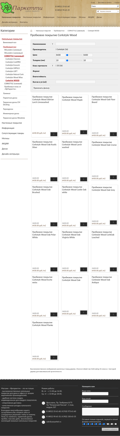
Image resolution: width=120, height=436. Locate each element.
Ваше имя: (86, 391)
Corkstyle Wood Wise (14, 77)
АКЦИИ (91, 17)
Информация (48, 17)
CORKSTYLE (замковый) (14, 56)
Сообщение (87, 406)
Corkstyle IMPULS (13, 68)
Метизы (82, 17)
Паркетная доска (10, 98)
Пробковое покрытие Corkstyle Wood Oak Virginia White (72, 235)
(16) (62, 49)
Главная (31, 31)
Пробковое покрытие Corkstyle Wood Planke (42, 324)
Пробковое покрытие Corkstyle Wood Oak (72, 278)
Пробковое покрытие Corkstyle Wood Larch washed (72, 144)
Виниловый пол (9, 42)
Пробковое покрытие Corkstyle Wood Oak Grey (103, 188)
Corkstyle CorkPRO (13, 62)
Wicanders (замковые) (13, 53)
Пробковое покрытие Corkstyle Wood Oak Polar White (44, 235)
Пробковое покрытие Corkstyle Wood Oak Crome (104, 143)
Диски (99, 17)
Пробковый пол (9, 47)
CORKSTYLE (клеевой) (13, 83)
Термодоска (8, 109)
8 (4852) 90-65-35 (62, 10)
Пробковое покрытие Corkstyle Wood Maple (72, 98)
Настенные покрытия (32, 17)
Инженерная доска (11, 113)
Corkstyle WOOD (12, 80)
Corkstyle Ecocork (13, 65)
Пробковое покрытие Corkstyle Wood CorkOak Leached (103, 235)
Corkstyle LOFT (11, 71)
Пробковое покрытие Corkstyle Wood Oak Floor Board (103, 99)
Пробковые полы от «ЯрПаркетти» (12, 87)
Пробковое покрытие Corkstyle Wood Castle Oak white (74, 190)
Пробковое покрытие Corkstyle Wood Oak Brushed (42, 190)
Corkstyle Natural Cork (15, 74)
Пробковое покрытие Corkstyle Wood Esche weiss (42, 280)
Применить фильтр (41, 88)
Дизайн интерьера (9, 22)
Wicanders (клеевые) (13, 50)
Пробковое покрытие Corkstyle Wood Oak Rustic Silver (44, 144)
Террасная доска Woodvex (14, 118)
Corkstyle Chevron (13, 59)
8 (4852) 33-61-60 (62, 6)
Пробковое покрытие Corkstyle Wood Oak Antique (102, 280)
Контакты (24, 22)
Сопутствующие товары (66, 17)
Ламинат (6, 93)
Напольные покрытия (11, 17)
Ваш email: (86, 398)
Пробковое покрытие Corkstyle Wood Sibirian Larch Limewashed (43, 99)
